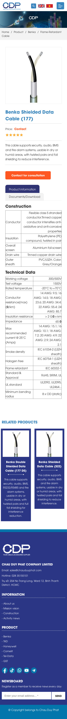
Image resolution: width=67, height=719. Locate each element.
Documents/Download (24, 196)
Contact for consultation (28, 175)
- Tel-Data (8, 656)
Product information (22, 189)
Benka (32, 31)
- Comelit (7, 651)
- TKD (5, 641)
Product (18, 31)
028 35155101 (20, 575)
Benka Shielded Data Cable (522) (49, 464)
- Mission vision (10, 608)
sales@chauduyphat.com (25, 570)
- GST (5, 661)
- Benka (6, 636)
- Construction (10, 613)
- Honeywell (9, 646)
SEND (58, 696)
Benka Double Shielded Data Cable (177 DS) (15, 466)
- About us (8, 603)
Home (5, 31)
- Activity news (10, 618)
